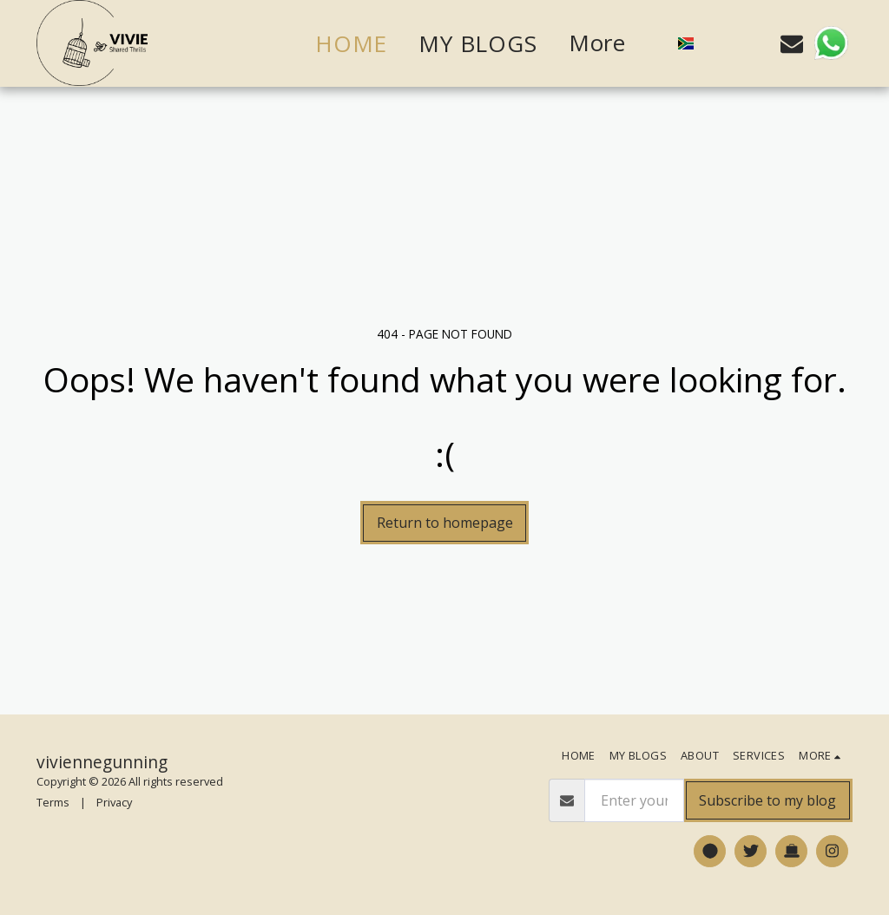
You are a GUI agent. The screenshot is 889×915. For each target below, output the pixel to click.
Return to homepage (445, 522)
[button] (718, 43)
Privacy (114, 802)
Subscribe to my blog (767, 800)
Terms (52, 802)
